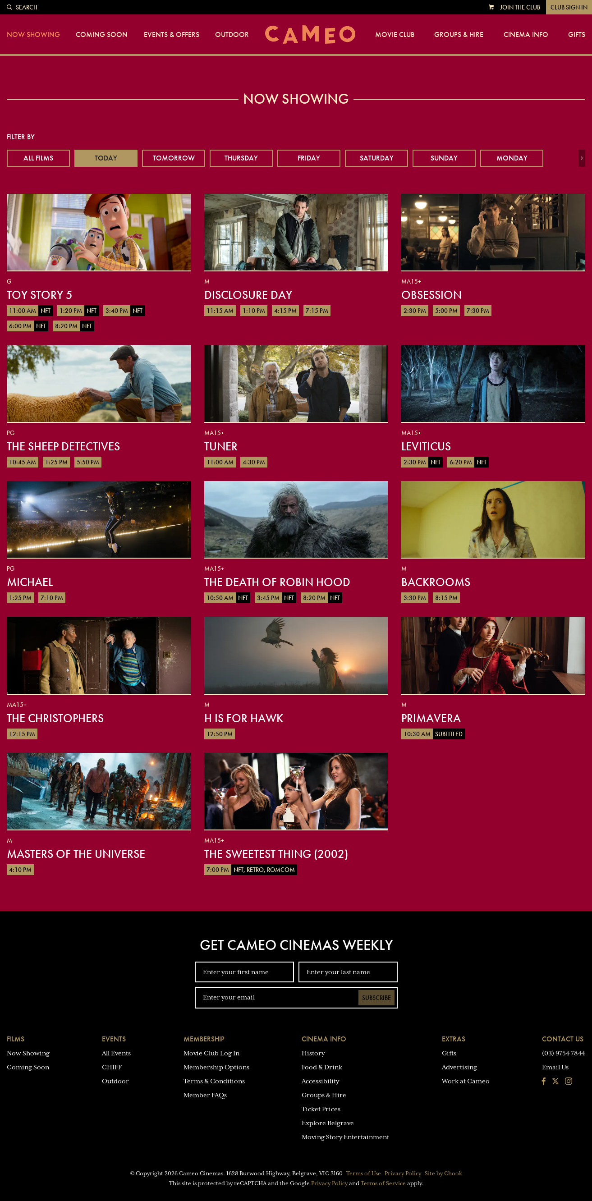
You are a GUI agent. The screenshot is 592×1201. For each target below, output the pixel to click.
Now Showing (33, 34)
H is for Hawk (243, 718)
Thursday (241, 158)
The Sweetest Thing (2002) (276, 854)
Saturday (377, 158)
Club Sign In (569, 7)
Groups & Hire (458, 34)
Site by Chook (443, 1173)
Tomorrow (174, 158)
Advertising (459, 1067)
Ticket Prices (321, 1109)
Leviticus (426, 446)
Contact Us (562, 1039)
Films (15, 1039)
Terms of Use (363, 1173)
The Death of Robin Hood (277, 582)
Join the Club (520, 7)
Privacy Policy (403, 1173)
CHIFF (112, 1067)
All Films (38, 158)
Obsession (431, 295)
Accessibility (320, 1081)
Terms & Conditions (214, 1081)
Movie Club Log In (211, 1053)
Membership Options (216, 1067)
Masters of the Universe (76, 854)
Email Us (555, 1067)
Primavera (431, 718)
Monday (512, 158)
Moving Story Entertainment (345, 1137)
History (313, 1053)
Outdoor (232, 34)
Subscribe (376, 998)
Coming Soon (102, 34)
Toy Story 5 (40, 295)
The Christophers (55, 718)
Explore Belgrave (328, 1123)
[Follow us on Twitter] (555, 1082)
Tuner (221, 446)
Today (106, 158)
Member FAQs (205, 1095)
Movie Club (394, 34)
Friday (309, 158)
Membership (204, 1039)
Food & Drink (322, 1067)
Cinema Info (526, 34)
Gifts (576, 34)
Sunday (444, 158)
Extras (453, 1039)
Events (114, 1039)
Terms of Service (383, 1183)
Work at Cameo (466, 1081)
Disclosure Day (248, 295)
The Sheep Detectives (63, 446)
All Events (116, 1053)
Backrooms (435, 582)
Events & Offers (171, 34)
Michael (30, 582)
